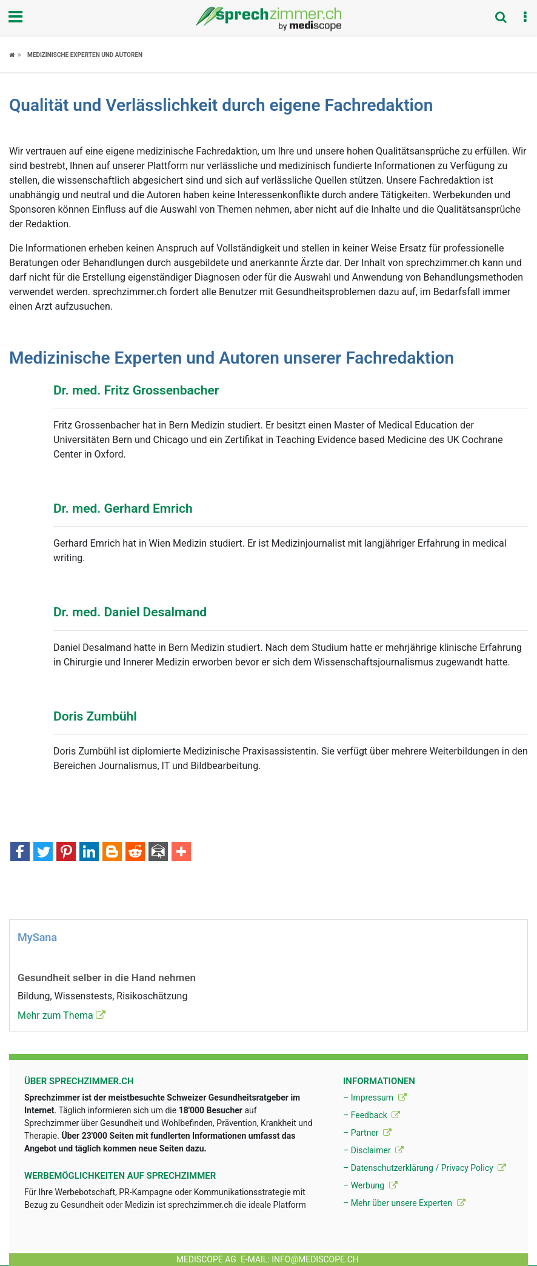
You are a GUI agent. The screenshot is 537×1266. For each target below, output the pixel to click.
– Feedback (371, 1115)
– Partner (367, 1133)
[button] (525, 17)
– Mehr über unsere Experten (404, 1203)
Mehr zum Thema (61, 1015)
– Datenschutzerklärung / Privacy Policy (424, 1168)
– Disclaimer (373, 1150)
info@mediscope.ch (315, 1259)
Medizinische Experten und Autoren (84, 55)
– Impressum (375, 1097)
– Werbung (370, 1185)
